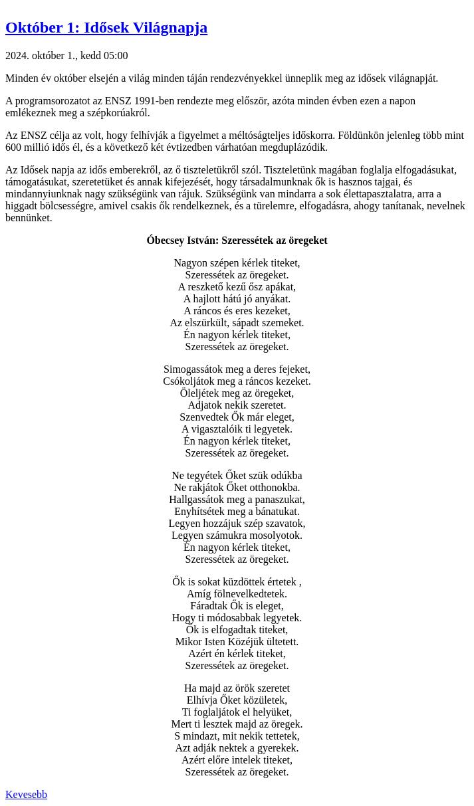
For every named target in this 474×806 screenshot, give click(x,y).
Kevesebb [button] (26, 794)
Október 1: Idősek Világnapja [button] (106, 27)
